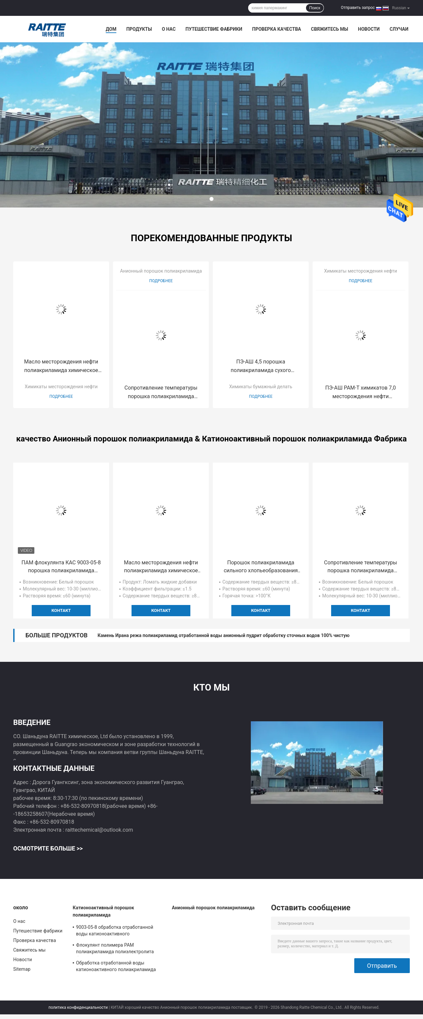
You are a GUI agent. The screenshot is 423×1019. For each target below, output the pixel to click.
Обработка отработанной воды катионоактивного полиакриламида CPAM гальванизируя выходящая (116, 967)
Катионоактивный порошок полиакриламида (103, 911)
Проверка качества (276, 29)
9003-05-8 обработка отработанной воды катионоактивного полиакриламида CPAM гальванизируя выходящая (119, 931)
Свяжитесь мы (329, 29)
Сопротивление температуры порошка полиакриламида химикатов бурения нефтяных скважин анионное (161, 393)
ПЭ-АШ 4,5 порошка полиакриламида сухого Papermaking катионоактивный (260, 367)
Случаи (399, 29)
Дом (111, 29)
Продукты (139, 29)
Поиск (314, 8)
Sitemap (21, 969)
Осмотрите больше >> (48, 848)
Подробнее (61, 396)
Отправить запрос (358, 7)
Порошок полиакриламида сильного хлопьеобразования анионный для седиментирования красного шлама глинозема (261, 567)
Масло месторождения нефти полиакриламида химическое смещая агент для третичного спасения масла (61, 367)
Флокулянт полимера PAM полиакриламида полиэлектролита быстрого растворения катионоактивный (115, 949)
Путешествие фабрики (213, 29)
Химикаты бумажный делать (260, 386)
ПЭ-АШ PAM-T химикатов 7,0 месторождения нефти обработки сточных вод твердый (361, 393)
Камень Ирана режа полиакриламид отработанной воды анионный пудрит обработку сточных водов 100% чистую (223, 635)
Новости (369, 29)
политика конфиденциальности (78, 1007)
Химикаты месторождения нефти (61, 386)
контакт (61, 610)
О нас (169, 29)
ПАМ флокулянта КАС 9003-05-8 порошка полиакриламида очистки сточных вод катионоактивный (61, 567)
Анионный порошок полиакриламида (161, 271)
